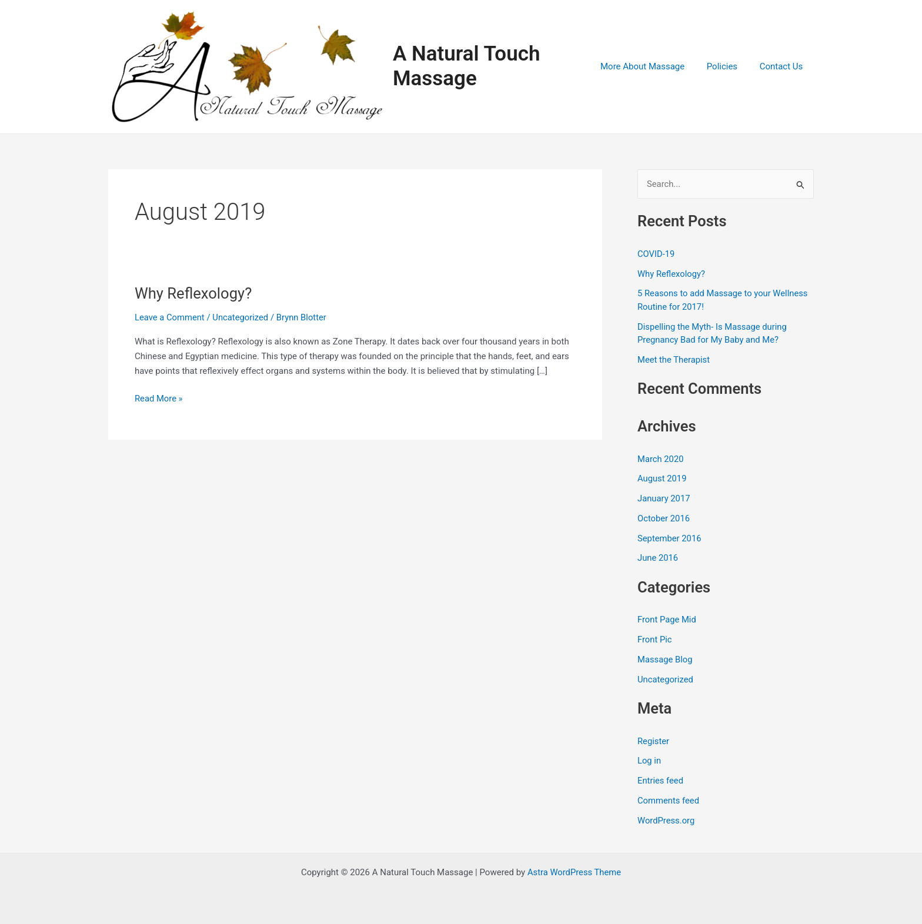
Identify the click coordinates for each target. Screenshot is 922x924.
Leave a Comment (170, 320)
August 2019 (662, 482)
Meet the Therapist (674, 363)
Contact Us (783, 68)
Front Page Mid (667, 623)
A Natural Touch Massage (474, 67)
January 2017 (664, 502)
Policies (728, 68)
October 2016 (663, 522)
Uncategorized (241, 320)
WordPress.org (666, 824)
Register (653, 744)
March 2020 (660, 462)
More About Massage (654, 68)
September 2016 (669, 542)
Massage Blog (665, 663)
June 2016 (658, 561)
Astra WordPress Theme (574, 872)
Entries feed (660, 784)
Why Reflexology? (194, 297)
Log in (649, 764)
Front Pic (654, 643)
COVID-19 (656, 257)
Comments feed (668, 804)
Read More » (159, 402)
